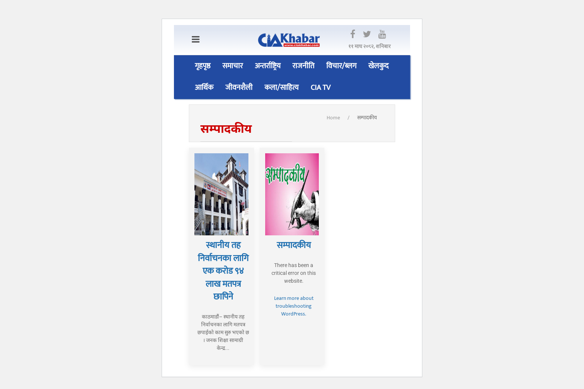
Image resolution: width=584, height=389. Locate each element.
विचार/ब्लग (341, 66)
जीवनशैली (239, 87)
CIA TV (320, 87)
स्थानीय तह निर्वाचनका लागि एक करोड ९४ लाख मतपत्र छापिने (223, 271)
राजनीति (303, 66)
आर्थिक (204, 87)
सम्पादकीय (367, 118)
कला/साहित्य (281, 87)
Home (333, 118)
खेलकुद (378, 66)
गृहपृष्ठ (202, 66)
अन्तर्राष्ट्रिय (267, 66)
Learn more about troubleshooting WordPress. (294, 306)
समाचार (232, 66)
